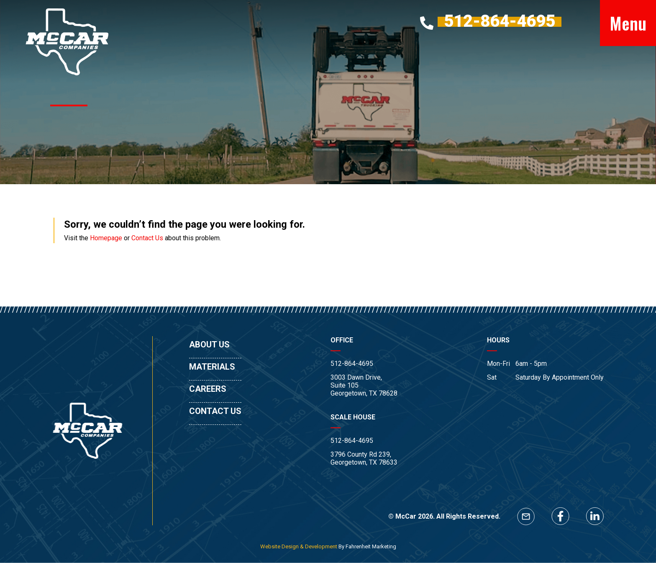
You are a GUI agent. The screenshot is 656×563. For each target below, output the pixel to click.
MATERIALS (212, 367)
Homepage (106, 238)
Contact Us (147, 238)
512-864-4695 (352, 364)
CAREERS (207, 389)
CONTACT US (215, 411)
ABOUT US (209, 344)
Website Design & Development (298, 546)
